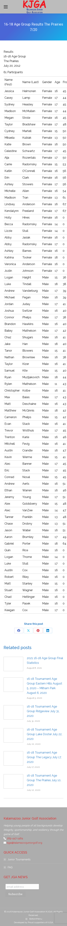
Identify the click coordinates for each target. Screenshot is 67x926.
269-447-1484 (15, 838)
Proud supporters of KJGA (40, 922)
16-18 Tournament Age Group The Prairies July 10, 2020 (44, 780)
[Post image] (13, 664)
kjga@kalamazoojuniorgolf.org (24, 842)
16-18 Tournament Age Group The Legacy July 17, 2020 (44, 757)
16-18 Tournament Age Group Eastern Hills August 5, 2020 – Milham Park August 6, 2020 (44, 686)
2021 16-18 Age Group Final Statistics (45, 660)
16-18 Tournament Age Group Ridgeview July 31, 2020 (43, 711)
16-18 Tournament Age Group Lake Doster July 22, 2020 (44, 734)
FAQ (10, 867)
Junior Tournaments (19, 859)
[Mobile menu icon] (6, 7)
